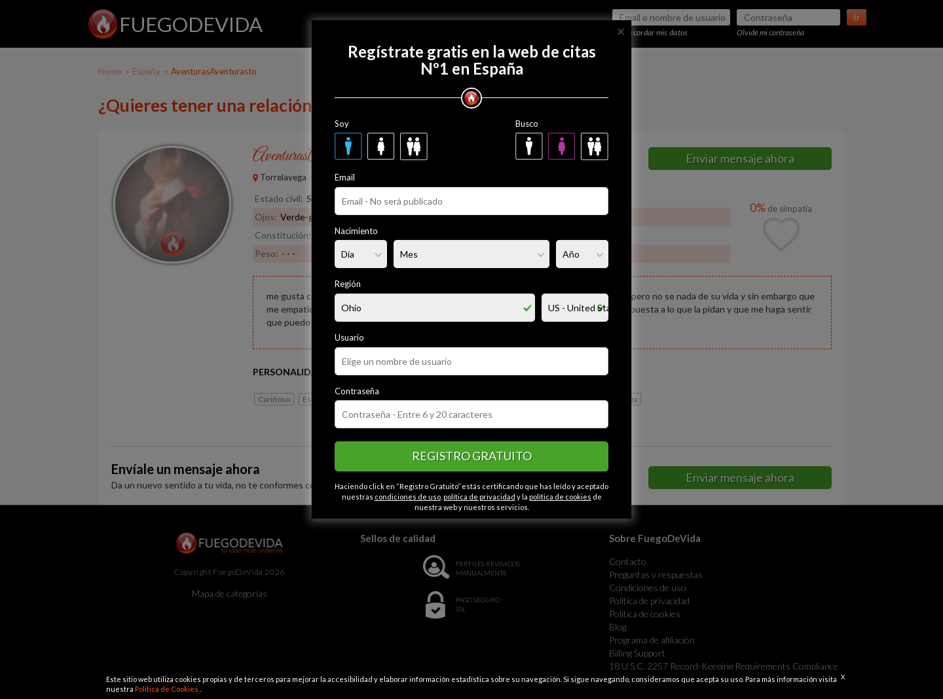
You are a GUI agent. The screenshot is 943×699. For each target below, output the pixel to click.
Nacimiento (356, 231)
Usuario (349, 337)
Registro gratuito (472, 456)
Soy (342, 123)
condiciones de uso (408, 496)
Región (348, 284)
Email (345, 177)
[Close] (621, 30)
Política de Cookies (167, 689)
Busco (526, 123)
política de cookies (560, 496)
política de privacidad (479, 496)
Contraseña (357, 391)
